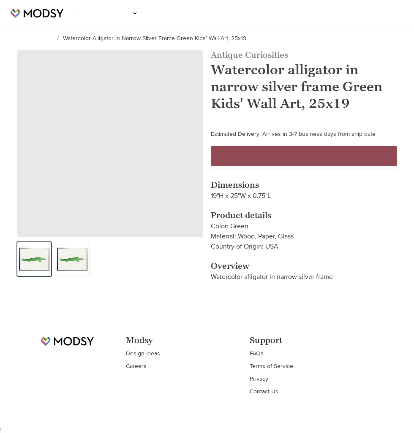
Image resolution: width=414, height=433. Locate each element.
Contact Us (264, 391)
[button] (133, 13)
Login (391, 13)
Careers (136, 366)
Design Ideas (112, 13)
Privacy (259, 378)
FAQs (257, 353)
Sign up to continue (304, 156)
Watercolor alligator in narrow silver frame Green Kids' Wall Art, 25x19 (153, 38)
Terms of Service (271, 366)
